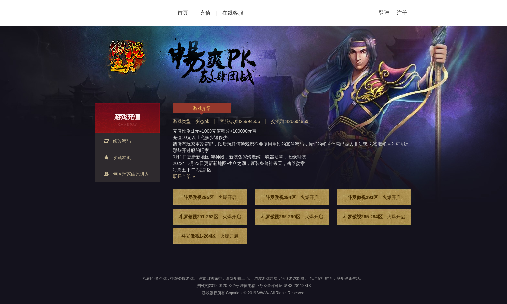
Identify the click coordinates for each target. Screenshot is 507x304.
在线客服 (232, 13)
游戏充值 (127, 118)
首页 (183, 13)
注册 (402, 13)
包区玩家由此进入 (131, 174)
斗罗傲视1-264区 (209, 236)
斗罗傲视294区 (291, 197)
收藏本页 (122, 157)
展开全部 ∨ (184, 176)
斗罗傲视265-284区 (374, 216)
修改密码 (122, 141)
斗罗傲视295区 (209, 197)
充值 (205, 13)
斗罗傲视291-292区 (210, 216)
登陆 (384, 13)
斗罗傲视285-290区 (292, 216)
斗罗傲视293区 (374, 197)
